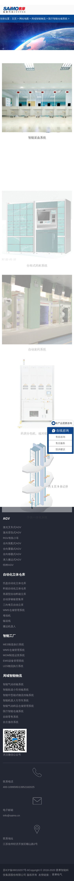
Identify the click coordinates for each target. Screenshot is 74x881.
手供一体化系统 (37, 547)
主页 (14, 18)
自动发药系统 (37, 379)
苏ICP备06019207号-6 (16, 870)
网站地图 (24, 18)
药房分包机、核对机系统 (37, 463)
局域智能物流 (38, 18)
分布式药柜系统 (37, 295)
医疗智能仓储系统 (57, 18)
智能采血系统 (37, 137)
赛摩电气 (57, 875)
